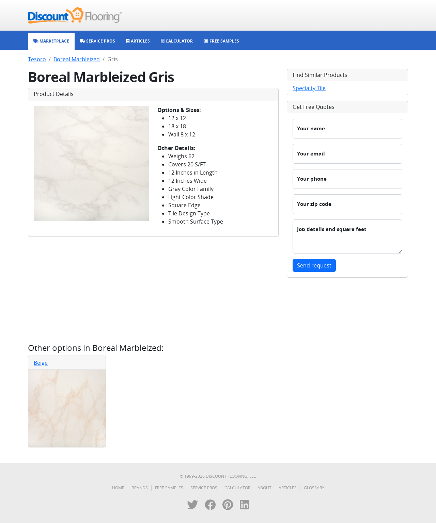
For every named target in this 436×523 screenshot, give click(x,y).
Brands (139, 488)
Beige (41, 362)
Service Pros (203, 488)
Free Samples (169, 488)
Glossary (314, 488)
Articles (288, 488)
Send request (314, 265)
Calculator (237, 488)
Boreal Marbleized (76, 59)
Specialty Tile (309, 88)
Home (118, 488)
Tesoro (37, 59)
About (264, 488)
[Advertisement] (153, 290)
